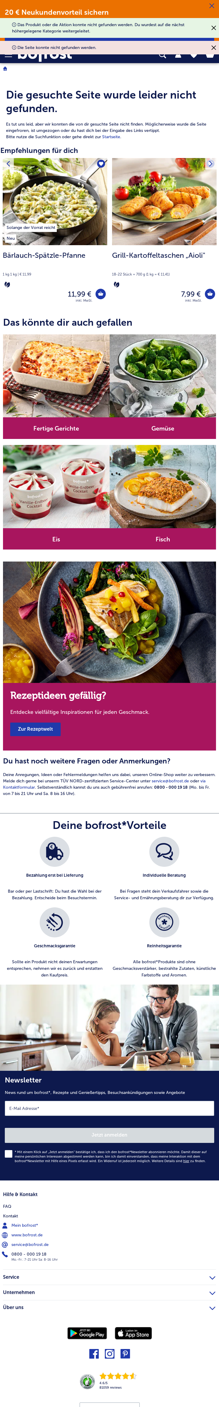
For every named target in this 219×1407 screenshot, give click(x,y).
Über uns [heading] (109, 1308)
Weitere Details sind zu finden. (179, 1163)
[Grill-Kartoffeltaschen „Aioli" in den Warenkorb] (209, 294)
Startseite (111, 136)
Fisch (163, 540)
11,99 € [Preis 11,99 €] (78, 294)
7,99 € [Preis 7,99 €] (189, 294)
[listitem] (31, 226)
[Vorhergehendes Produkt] (8, 164)
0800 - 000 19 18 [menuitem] (25, 1256)
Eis (56, 540)
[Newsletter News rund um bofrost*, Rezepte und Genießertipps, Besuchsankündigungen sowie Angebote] (109, 1127)
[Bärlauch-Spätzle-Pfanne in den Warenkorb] (100, 294)
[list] (109, 912)
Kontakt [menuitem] (10, 1217)
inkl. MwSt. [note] (84, 302)
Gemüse (162, 430)
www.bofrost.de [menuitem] (23, 1237)
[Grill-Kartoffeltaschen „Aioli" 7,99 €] (164, 235)
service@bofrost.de (170, 782)
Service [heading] (109, 1277)
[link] (120, 1385)
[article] (109, 107)
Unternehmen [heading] (109, 1292)
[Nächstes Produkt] (210, 164)
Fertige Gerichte (56, 430)
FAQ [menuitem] (7, 1208)
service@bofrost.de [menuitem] (26, 1246)
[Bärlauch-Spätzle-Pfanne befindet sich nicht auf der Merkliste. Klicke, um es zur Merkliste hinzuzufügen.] (101, 164)
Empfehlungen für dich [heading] (39, 150)
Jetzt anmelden (109, 1136)
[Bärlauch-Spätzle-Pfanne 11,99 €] (55, 235)
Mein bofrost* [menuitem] (20, 1227)
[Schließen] (211, 6)
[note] (55, 269)
